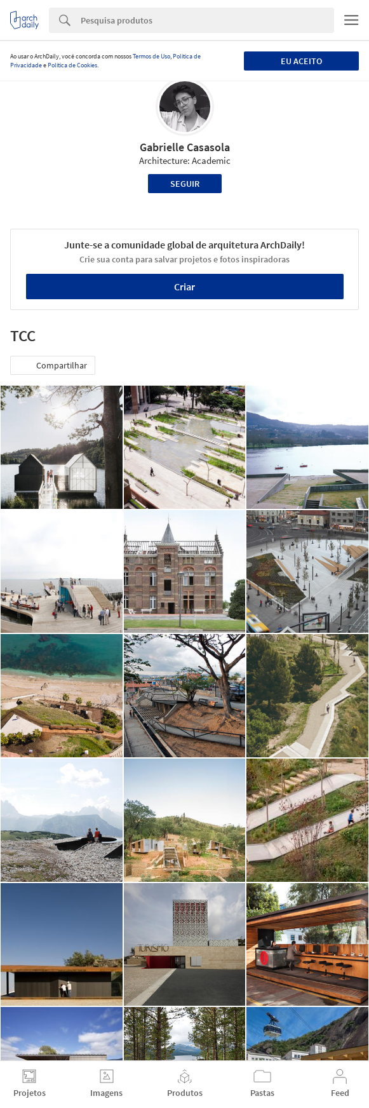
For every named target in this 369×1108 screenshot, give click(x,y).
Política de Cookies (72, 65)
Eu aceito (301, 61)
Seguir (184, 183)
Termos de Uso (151, 56)
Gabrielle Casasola (185, 147)
